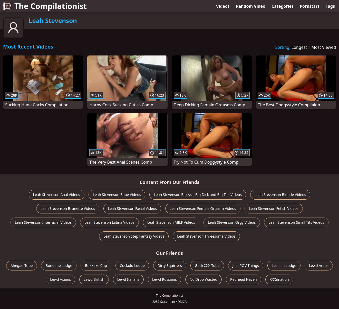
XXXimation (279, 279)
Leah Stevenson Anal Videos (56, 194)
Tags (330, 6)
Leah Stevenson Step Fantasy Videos (133, 236)
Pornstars (309, 6)
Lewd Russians (164, 279)
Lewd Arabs (318, 265)
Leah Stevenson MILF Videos (171, 222)
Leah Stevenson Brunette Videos (68, 208)
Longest (299, 47)
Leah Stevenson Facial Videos (132, 208)
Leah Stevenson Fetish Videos (273, 208)
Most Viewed (323, 47)
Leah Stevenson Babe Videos (117, 194)
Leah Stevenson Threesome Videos (206, 236)
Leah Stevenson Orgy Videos (232, 222)
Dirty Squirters (170, 265)
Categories (283, 6)
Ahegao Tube (22, 265)
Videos (223, 6)
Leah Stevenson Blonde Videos (280, 194)
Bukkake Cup (96, 265)
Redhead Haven (243, 279)
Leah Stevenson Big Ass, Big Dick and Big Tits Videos (197, 194)
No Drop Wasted (203, 279)
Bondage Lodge (58, 265)
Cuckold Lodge (132, 265)
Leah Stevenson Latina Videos (109, 222)
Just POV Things (246, 265)
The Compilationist (45, 6)
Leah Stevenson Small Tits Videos (296, 222)
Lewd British (94, 279)
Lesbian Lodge (284, 265)
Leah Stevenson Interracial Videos (43, 222)
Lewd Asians (60, 279)
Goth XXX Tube (207, 265)
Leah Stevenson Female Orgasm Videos (203, 208)
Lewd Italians (128, 279)
